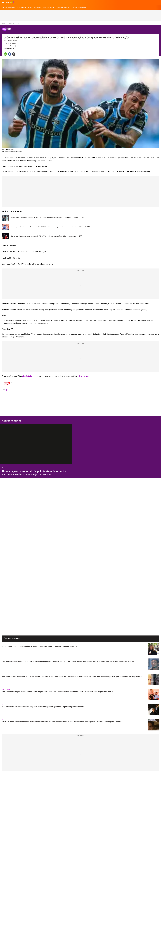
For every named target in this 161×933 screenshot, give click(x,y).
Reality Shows (6, 689)
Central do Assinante (79, 7)
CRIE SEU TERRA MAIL (8, 7)
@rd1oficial (27, 376)
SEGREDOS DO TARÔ (63, 7)
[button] (3, 2)
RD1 (9, 390)
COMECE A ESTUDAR (34, 7)
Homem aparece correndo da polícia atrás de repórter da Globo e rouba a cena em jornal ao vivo (34, 472)
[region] (80, 15)
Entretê (22, 390)
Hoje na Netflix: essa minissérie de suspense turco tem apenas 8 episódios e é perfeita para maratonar (43, 706)
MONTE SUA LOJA (48, 7)
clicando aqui (83, 376)
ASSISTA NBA (21, 7)
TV (19, 23)
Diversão (11, 23)
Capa (3, 23)
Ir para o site (10, 2)
